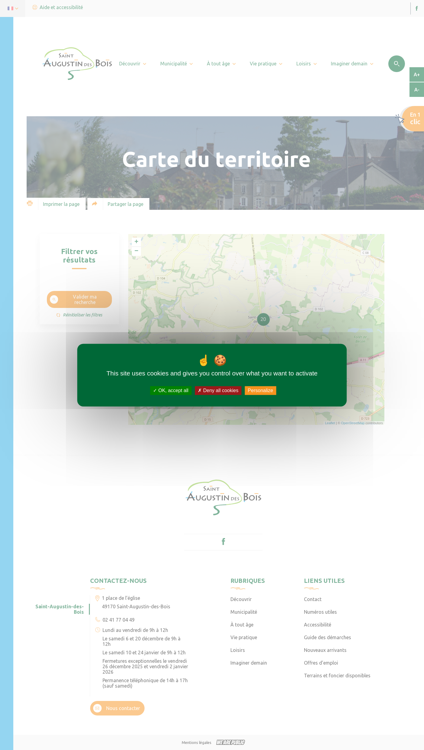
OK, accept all (170, 390)
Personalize (260, 390)
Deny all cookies (218, 390)
